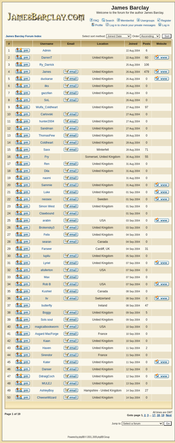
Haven (47, 348)
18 (158, 415)
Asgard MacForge (46, 334)
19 (162, 415)
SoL (46, 100)
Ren (46, 164)
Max (47, 277)
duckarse (47, 79)
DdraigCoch (46, 376)
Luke (47, 192)
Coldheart (46, 142)
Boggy (47, 312)
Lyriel (46, 263)
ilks (47, 86)
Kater (46, 362)
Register (164, 20)
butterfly (47, 305)
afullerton (47, 270)
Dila (46, 171)
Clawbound (46, 213)
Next (169, 415)
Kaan (46, 341)
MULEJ (46, 383)
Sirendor (46, 355)
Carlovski (47, 114)
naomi (47, 178)
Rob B (47, 284)
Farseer (47, 249)
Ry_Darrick (46, 64)
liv (46, 298)
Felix (47, 234)
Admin (47, 50)
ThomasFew (47, 135)
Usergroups (145, 20)
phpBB (82, 437)
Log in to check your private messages (130, 25)
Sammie (46, 185)
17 (153, 415)
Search (108, 20)
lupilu (46, 256)
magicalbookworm (47, 326)
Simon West (47, 206)
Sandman (46, 128)
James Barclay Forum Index (23, 36)
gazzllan (46, 93)
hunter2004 (46, 121)
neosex (47, 199)
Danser (47, 369)
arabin (47, 220)
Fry (47, 156)
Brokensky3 (47, 227)
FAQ (94, 20)
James (46, 72)
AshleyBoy (47, 390)
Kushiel (46, 291)
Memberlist (125, 20)
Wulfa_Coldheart (47, 107)
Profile (97, 25)
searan (46, 241)
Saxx (47, 149)
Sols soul (47, 319)
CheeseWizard (47, 397)
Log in (163, 25)
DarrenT (46, 57)
